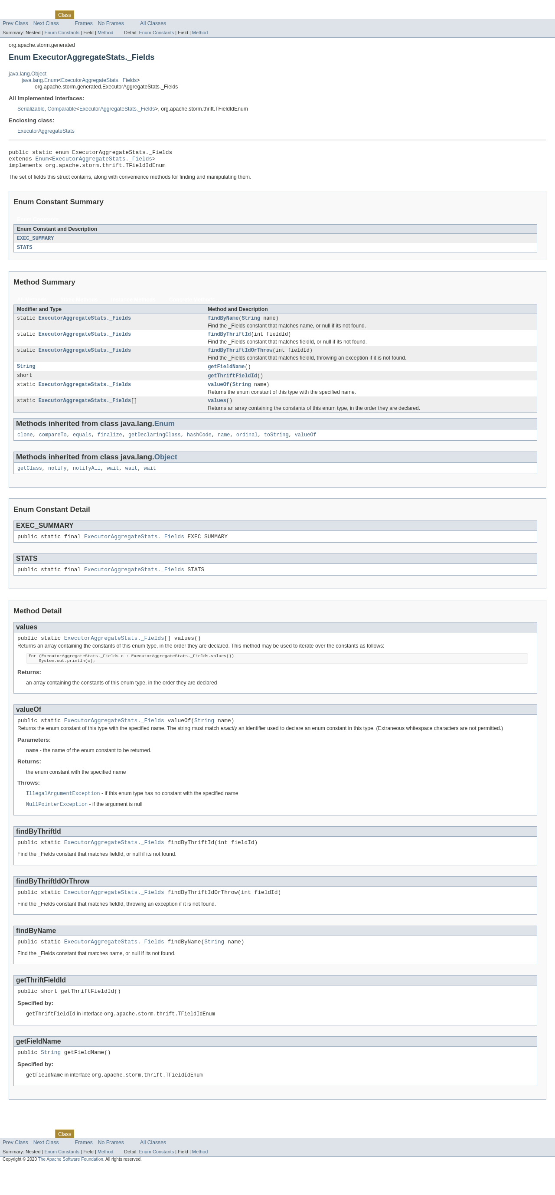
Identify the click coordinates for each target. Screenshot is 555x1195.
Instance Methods (133, 304)
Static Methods (79, 304)
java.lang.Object (27, 74)
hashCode (199, 445)
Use (83, 15)
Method (105, 32)
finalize (110, 445)
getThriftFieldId (232, 383)
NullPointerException (57, 825)
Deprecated (123, 15)
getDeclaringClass (154, 445)
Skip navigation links (24, 7)
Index (148, 15)
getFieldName (226, 374)
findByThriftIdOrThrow (240, 357)
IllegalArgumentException (63, 813)
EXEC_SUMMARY (35, 242)
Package (40, 15)
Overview (14, 15)
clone (25, 445)
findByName (223, 323)
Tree (99, 15)
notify (57, 479)
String (251, 323)
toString (276, 445)
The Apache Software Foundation (70, 1187)
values (217, 410)
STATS (25, 252)
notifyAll (87, 479)
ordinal (247, 445)
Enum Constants (61, 32)
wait (113, 479)
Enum (42, 161)
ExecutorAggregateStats (46, 131)
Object (165, 468)
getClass (29, 479)
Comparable (62, 109)
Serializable (31, 109)
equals (82, 445)
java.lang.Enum (40, 80)
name (224, 445)
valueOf (218, 393)
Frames (84, 23)
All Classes (153, 23)
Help (165, 15)
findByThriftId (229, 340)
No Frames (111, 23)
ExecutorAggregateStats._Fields (99, 80)
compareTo (53, 445)
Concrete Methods (192, 304)
